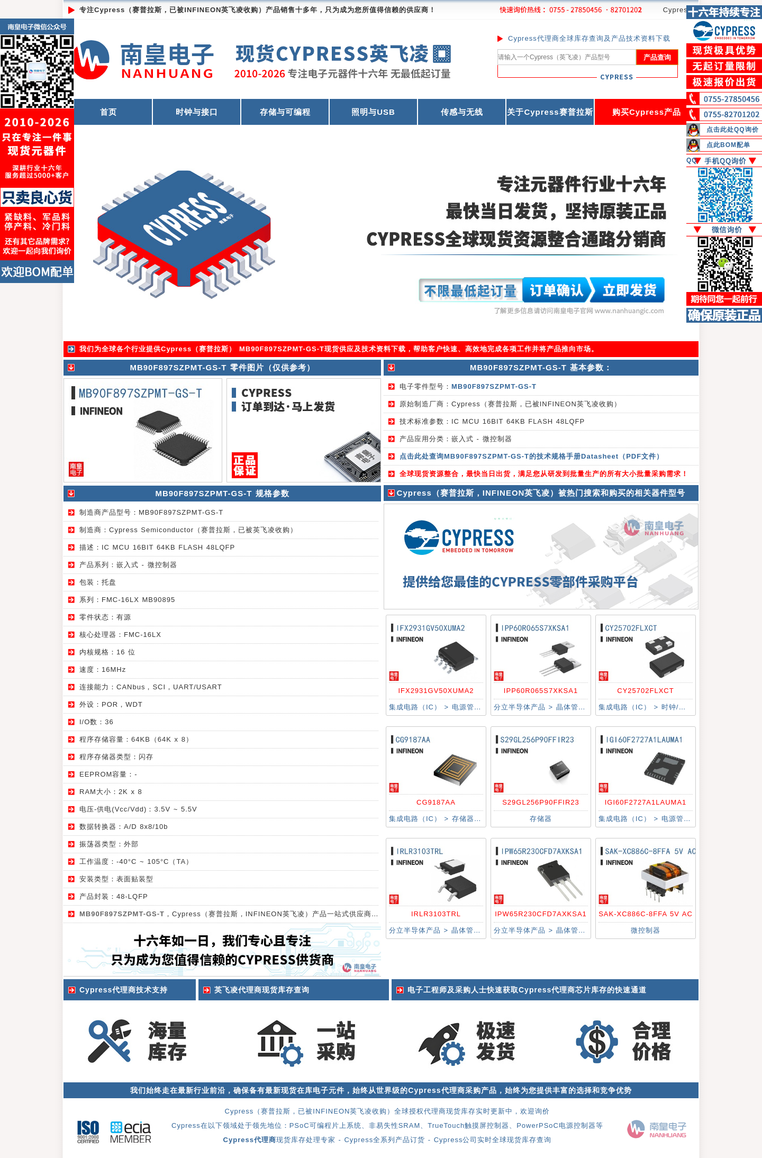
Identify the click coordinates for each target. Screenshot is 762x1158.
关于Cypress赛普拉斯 (550, 111)
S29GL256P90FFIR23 (540, 802)
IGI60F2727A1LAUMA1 (646, 802)
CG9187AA (436, 802)
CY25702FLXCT (645, 691)
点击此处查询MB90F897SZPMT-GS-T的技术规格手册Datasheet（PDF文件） (532, 456)
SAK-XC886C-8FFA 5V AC (645, 914)
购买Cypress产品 (646, 111)
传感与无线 (462, 111)
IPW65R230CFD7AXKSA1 (541, 914)
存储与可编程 (285, 111)
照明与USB (373, 111)
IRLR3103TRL (436, 914)
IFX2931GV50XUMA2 (436, 691)
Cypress (677, 10)
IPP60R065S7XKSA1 (541, 691)
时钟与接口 (197, 111)
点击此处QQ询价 (732, 129)
